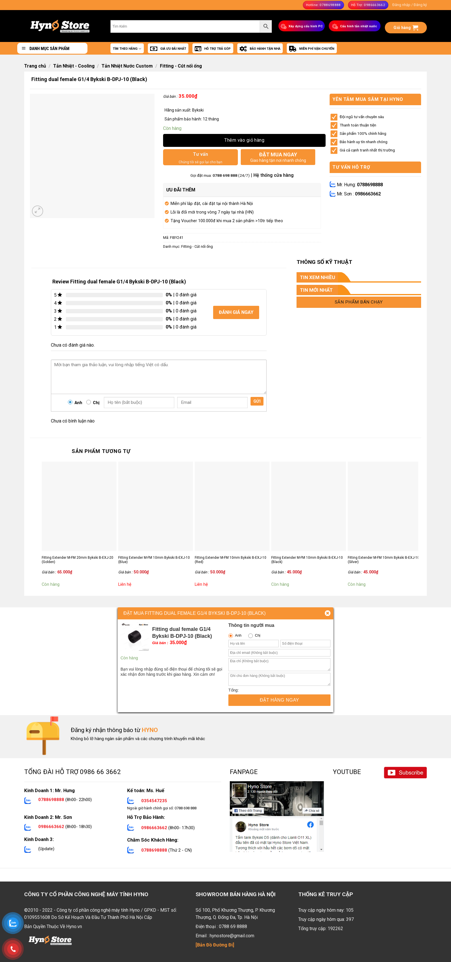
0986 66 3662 (100, 771)
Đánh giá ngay (236, 312)
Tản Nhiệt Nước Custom (127, 66)
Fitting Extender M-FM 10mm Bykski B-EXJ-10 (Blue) (154, 560)
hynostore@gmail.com (232, 935)
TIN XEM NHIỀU (317, 277)
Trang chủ (35, 66)
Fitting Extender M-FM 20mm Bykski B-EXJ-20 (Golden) (77, 560)
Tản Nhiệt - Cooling (74, 66)
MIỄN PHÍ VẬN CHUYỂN (311, 49)
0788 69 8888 (233, 926)
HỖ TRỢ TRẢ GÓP (213, 49)
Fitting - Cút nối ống (181, 66)
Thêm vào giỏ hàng (244, 140)
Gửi (257, 401)
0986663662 (368, 194)
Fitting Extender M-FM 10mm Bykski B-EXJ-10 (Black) (307, 560)
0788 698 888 (225, 175)
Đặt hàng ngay (279, 700)
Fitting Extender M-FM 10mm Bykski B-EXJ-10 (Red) (230, 560)
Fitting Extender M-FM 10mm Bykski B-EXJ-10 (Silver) (383, 560)
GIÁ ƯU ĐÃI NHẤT (168, 49)
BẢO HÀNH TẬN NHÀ (260, 49)
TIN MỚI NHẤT (316, 290)
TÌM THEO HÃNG (127, 48)
